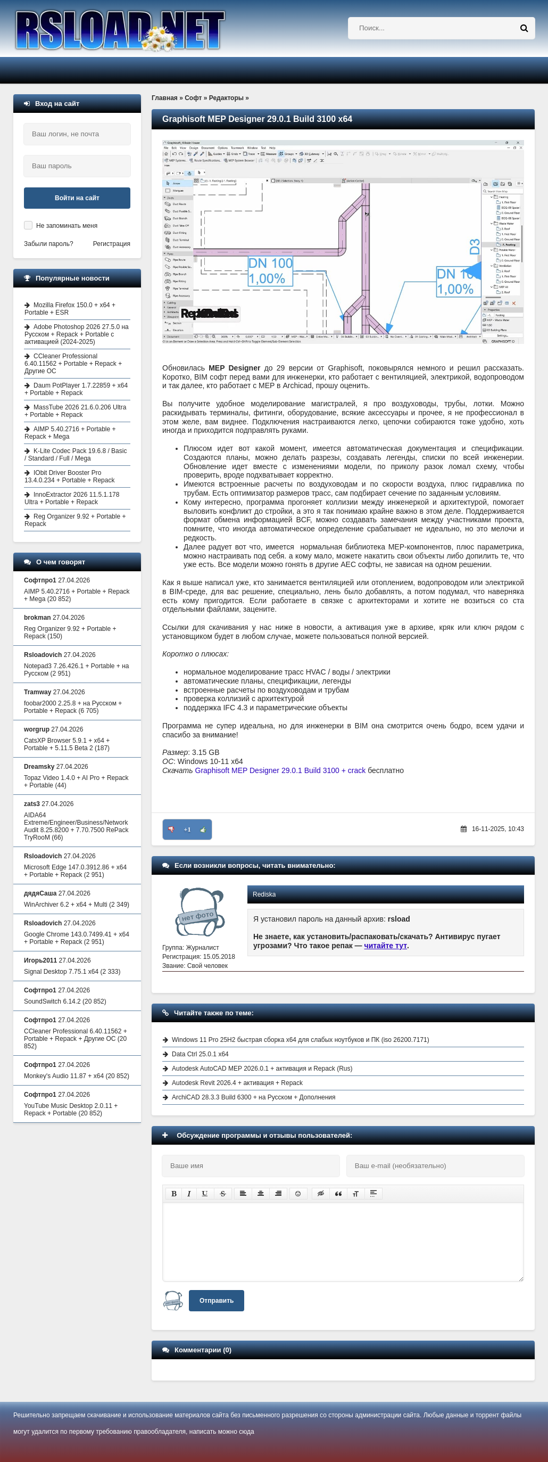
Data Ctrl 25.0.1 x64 (200, 1054)
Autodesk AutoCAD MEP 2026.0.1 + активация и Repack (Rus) (262, 1068)
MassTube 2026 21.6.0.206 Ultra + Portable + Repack (75, 411)
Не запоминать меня (66, 225)
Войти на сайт (77, 198)
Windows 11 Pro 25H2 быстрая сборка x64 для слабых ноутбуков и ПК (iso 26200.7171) (300, 1040)
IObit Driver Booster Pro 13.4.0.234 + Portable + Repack (69, 476)
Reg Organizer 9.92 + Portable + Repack (75, 520)
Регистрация (111, 244)
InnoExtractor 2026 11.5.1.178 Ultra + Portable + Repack (71, 498)
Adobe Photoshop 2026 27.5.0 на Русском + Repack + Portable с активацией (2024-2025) (76, 334)
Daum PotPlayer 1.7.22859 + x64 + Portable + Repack (76, 389)
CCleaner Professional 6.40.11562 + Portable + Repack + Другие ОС (73, 363)
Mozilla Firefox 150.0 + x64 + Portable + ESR (69, 308)
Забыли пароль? (48, 244)
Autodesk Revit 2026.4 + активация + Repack (237, 1083)
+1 (187, 829)
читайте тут (386, 945)
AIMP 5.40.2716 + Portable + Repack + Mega (70, 432)
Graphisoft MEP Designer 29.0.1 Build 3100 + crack (280, 770)
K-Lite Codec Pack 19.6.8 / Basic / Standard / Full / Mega (75, 454)
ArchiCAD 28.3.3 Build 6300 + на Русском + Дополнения (254, 1097)
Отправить (217, 1300)
